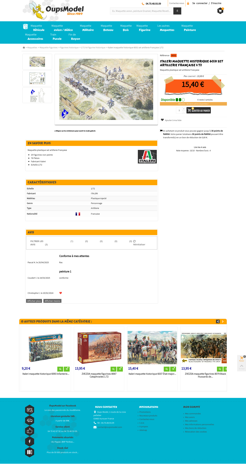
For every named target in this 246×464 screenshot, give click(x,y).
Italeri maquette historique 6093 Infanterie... (45, 374)
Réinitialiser (139, 243)
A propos (143, 426)
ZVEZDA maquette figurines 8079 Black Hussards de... (205, 375)
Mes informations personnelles (198, 424)
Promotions (144, 412)
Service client (62, 427)
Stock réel (62, 448)
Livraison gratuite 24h (63, 416)
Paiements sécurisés (62, 437)
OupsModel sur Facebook (62, 406)
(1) (71, 241)
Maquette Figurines (49, 47)
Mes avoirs (189, 417)
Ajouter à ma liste (171, 120)
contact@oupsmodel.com (110, 427)
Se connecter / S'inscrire (206, 3)
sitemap (142, 430)
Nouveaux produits (147, 415)
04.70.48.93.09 (153, 3)
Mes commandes (192, 413)
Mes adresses (190, 421)
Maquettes (32, 47)
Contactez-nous (176, 3)
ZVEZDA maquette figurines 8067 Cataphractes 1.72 (98, 375)
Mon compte (191, 407)
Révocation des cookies (195, 432)
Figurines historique (69, 47)
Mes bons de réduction (194, 428)
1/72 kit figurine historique (93, 47)
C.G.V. (141, 423)
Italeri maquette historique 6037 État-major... (152, 374)
